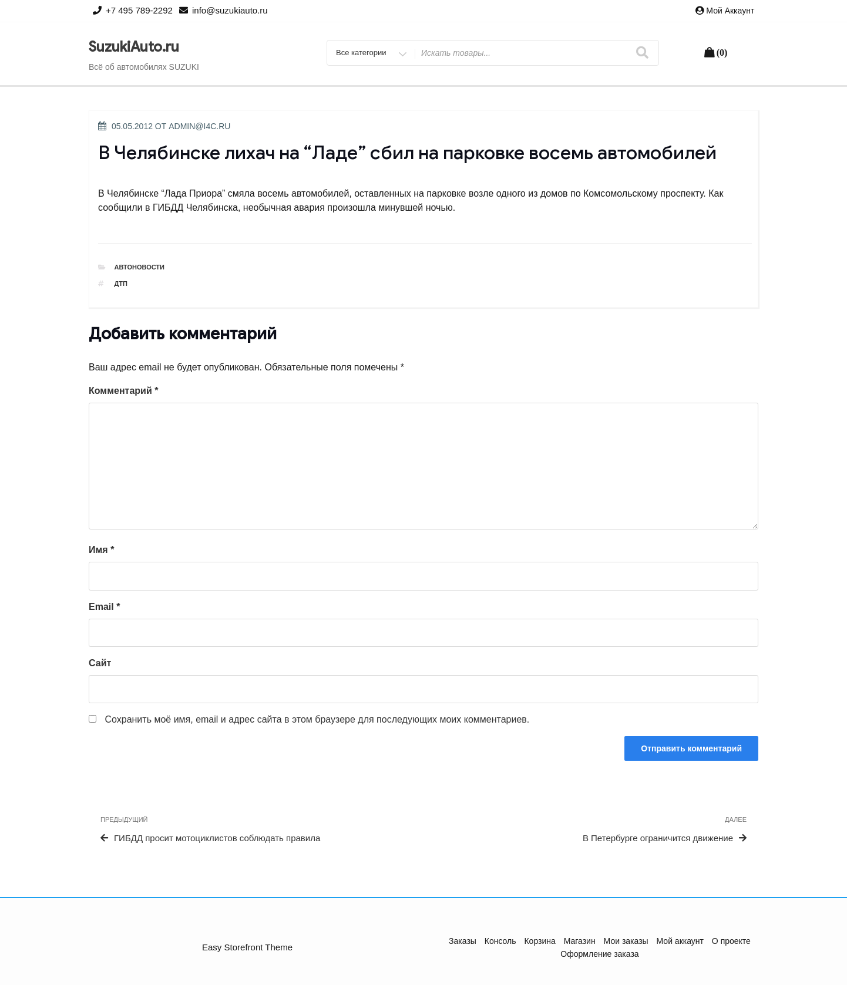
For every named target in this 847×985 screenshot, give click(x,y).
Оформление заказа (599, 954)
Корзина (539, 941)
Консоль (500, 941)
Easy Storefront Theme (247, 947)
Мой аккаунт (730, 10)
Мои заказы (626, 941)
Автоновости (140, 267)
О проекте (731, 941)
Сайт (100, 663)
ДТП (121, 283)
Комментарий (123, 391)
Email (104, 607)
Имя (101, 550)
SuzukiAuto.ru (134, 47)
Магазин (580, 941)
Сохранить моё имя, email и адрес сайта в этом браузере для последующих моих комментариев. (317, 719)
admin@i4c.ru (199, 126)
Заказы (462, 941)
